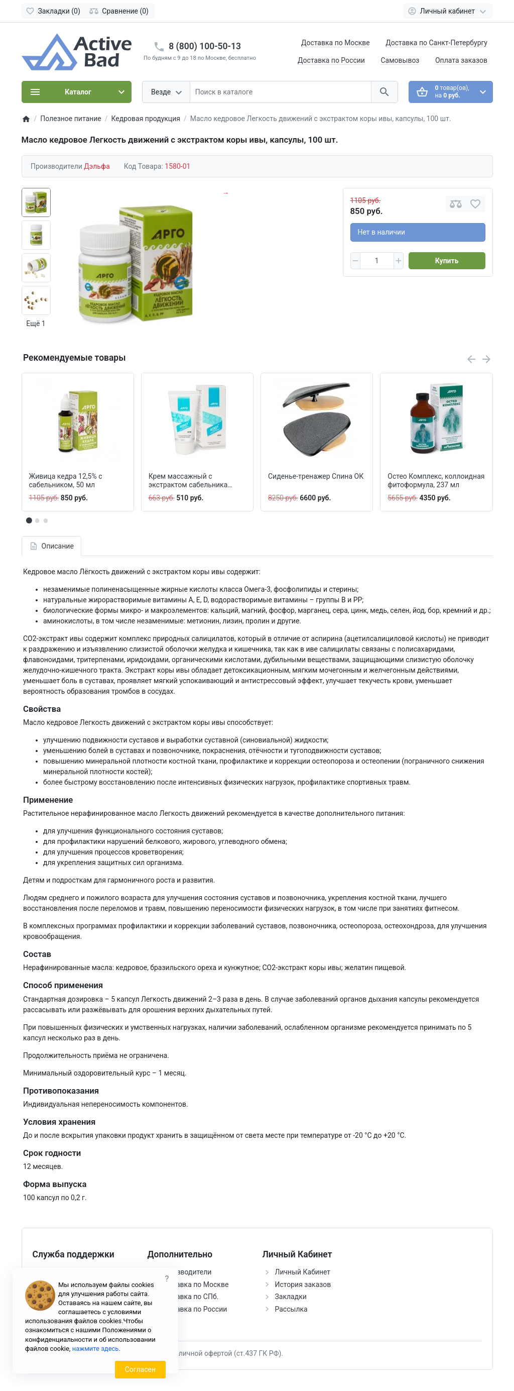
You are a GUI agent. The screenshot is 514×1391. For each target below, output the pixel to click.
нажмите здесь (95, 1348)
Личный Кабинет (303, 1272)
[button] (37, 520)
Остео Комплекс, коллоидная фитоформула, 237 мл (436, 480)
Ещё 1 (35, 323)
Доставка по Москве (335, 43)
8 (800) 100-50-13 (205, 46)
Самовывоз (399, 60)
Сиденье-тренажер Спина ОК (315, 476)
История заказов (303, 1284)
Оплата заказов (461, 60)
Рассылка (291, 1309)
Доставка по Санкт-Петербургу (436, 43)
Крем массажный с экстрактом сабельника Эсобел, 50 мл (188, 480)
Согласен (140, 1369)
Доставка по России (331, 60)
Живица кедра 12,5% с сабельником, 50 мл (65, 480)
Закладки (291, 1297)
